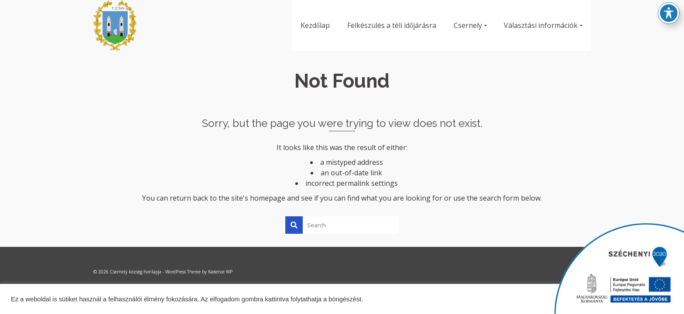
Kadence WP (220, 272)
